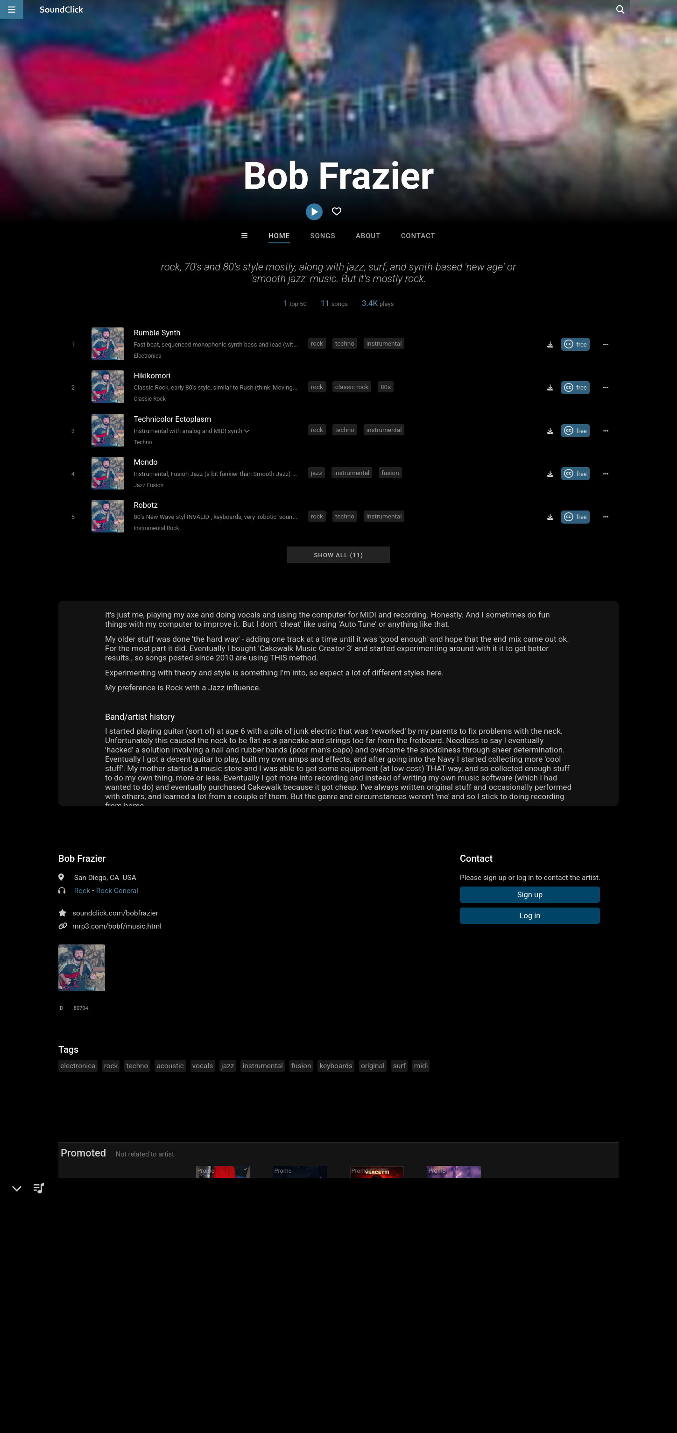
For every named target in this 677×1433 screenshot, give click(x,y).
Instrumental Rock (155, 526)
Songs (323, 236)
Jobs (128, 1377)
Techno (142, 441)
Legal (252, 1377)
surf (399, 1063)
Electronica (147, 356)
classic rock (352, 386)
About (368, 236)
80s (386, 386)
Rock (82, 888)
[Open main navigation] (11, 9)
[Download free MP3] (550, 344)
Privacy (222, 1377)
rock (317, 343)
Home (279, 236)
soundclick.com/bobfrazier (115, 910)
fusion (391, 471)
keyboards (335, 1063)
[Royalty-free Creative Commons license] (576, 344)
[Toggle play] (72, 344)
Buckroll (223, 1234)
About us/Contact (83, 1377)
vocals (202, 1063)
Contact (418, 236)
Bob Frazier (82, 855)
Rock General (117, 888)
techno (345, 343)
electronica (78, 1063)
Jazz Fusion (148, 483)
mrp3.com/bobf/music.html (117, 923)
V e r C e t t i (377, 1234)
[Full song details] (607, 344)
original (373, 1063)
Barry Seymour (300, 1234)
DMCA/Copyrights (174, 1377)
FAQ (39, 1377)
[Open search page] (667, 9)
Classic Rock (149, 398)
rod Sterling (453, 1234)
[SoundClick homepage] (62, 9)
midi (421, 1063)
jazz (317, 471)
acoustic (169, 1063)
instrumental (384, 343)
